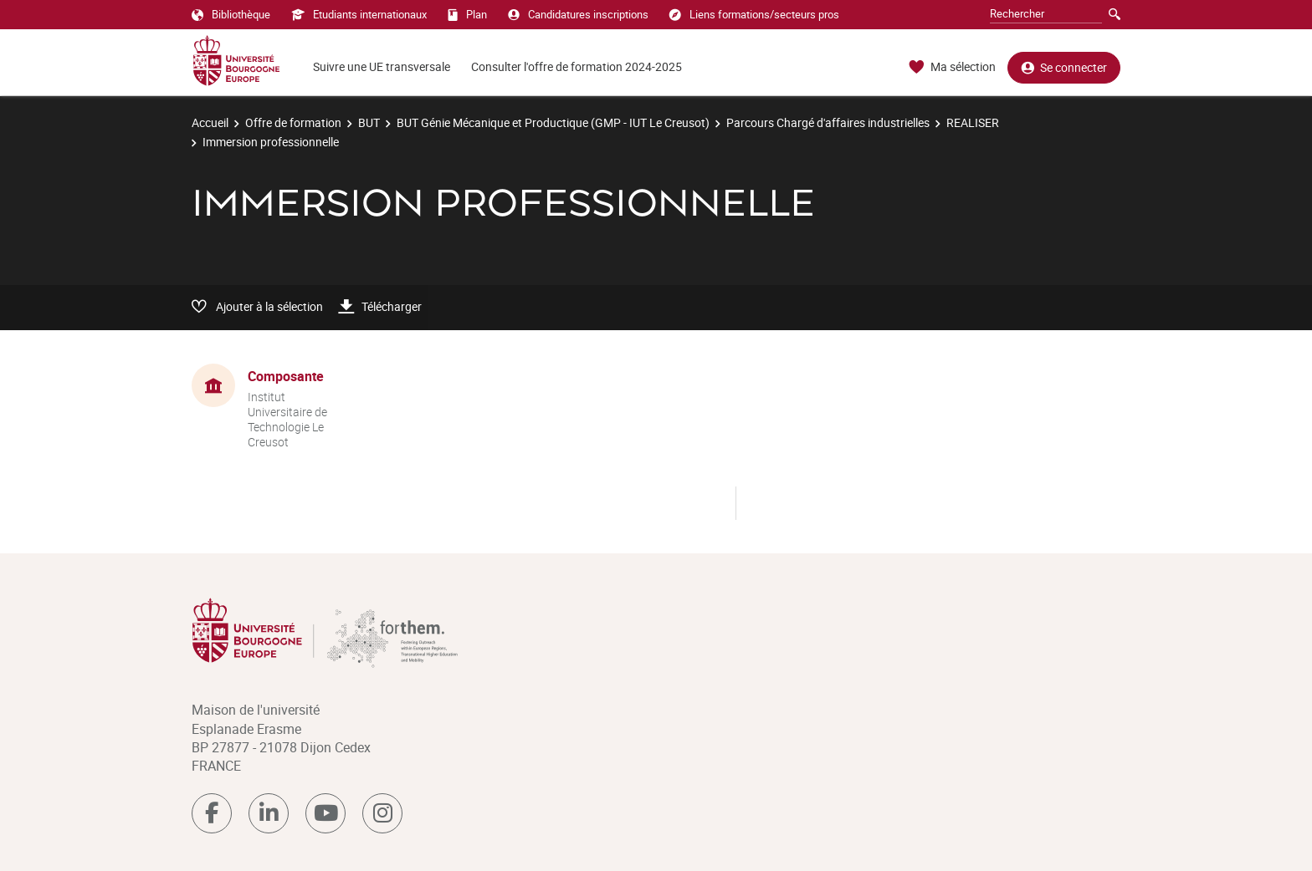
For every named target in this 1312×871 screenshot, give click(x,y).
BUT (369, 122)
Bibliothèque (231, 14)
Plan (467, 14)
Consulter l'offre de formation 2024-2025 (576, 66)
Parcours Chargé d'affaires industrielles (828, 122)
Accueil (210, 122)
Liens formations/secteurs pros (754, 14)
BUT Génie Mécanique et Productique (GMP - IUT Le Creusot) (553, 122)
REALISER (972, 122)
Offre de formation (293, 122)
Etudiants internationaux (359, 14)
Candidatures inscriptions (578, 14)
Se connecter (1064, 67)
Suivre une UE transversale (381, 66)
